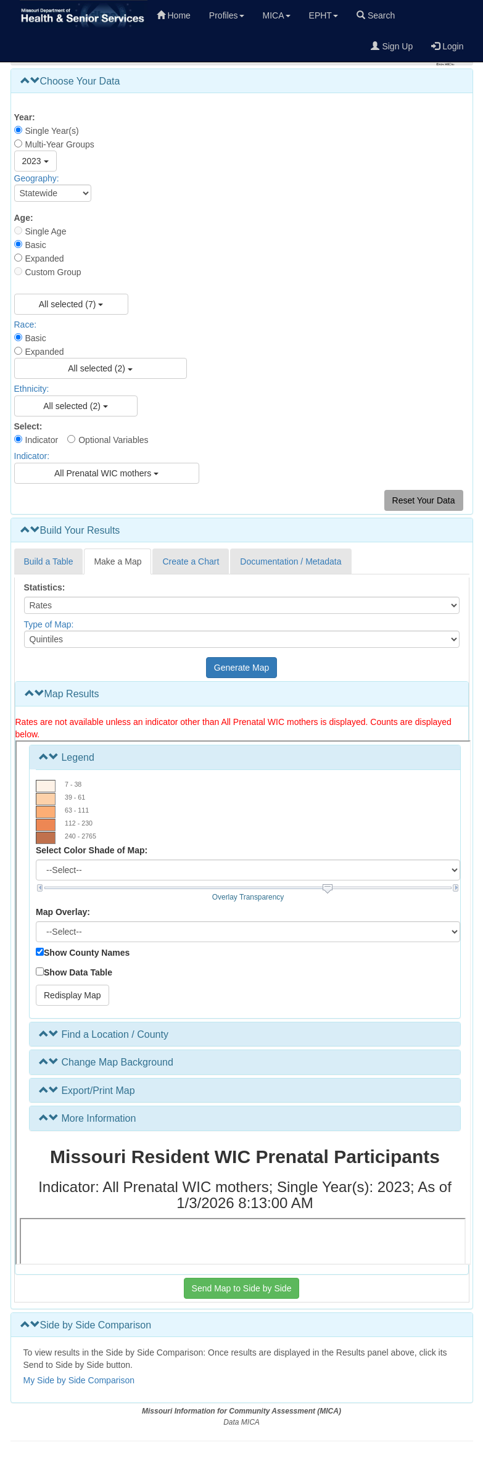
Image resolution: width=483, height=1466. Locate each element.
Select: (28, 426)
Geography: (36, 178)
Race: (25, 324)
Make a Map (117, 561)
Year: (24, 117)
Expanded (44, 258)
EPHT (323, 15)
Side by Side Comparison (86, 1325)
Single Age (46, 231)
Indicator (42, 440)
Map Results (62, 694)
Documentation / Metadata (290, 561)
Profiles (226, 15)
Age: (23, 218)
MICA (277, 15)
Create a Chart (190, 561)
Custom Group (53, 272)
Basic (35, 245)
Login (447, 46)
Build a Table (48, 561)
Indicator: (32, 457)
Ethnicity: (31, 389)
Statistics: (44, 587)
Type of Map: (49, 624)
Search (376, 15)
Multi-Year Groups (59, 144)
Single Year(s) (52, 131)
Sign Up (392, 46)
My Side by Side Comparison (79, 1380)
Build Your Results (70, 530)
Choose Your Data (70, 81)
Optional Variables (113, 440)
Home (174, 15)
